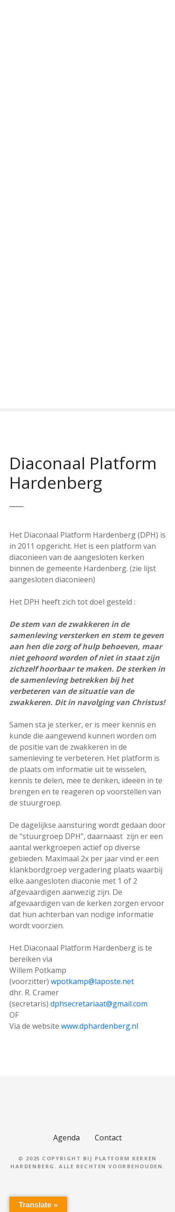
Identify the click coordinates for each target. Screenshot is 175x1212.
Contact (108, 1137)
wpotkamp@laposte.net (92, 981)
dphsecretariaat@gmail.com (98, 1004)
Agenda (66, 1137)
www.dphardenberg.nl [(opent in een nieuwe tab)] (99, 1026)
